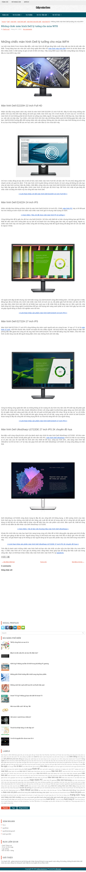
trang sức (75, 794)
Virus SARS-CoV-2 (67, 801)
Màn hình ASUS (42, 773)
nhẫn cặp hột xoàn (15, 786)
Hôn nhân (43, 766)
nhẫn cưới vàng (46, 786)
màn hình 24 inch (13, 771)
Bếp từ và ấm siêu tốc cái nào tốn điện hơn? (24, 653)
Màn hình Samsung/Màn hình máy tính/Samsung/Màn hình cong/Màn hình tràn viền (44, 782)
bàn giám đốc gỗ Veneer (32, 755)
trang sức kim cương (13, 797)
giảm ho (35, 764)
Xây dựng (74, 801)
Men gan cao (40, 784)
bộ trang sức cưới (28, 759)
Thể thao (59, 790)
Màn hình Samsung (64, 780)
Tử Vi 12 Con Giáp (7, 847)
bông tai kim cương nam (50, 759)
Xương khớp (10, 803)
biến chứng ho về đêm (63, 757)
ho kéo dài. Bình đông (72, 764)
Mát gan (24, 784)
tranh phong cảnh (79, 797)
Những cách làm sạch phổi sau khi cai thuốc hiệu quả (27, 685)
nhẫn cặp (6, 786)
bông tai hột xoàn (38, 759)
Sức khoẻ (25, 790)
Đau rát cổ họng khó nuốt (78, 760)
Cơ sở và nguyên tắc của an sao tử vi (21, 738)
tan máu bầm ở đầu (44, 790)
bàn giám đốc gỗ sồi (20, 755)
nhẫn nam (65, 786)
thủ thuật (60, 792)
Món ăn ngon (55, 784)
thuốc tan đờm (17, 795)
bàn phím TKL (15, 757)
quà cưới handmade (45, 787)
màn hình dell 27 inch (13, 775)
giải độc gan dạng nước (15, 764)
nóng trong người (14, 787)
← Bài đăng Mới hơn (8, 562)
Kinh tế (35, 768)
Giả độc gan (81, 762)
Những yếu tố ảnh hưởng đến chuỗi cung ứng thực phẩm (28, 674)
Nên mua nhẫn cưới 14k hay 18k (20, 706)
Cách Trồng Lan (7, 845)
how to (34, 766)
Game (43, 762)
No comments (27, 29)
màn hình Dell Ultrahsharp (38, 775)
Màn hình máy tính (55, 777)
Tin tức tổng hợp (43, 14)
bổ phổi (7, 759)
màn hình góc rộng (20, 777)
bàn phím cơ (81, 755)
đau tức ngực (15, 762)
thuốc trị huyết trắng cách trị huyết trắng (40, 795)
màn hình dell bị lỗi (25, 775)
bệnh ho (36, 757)
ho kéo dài (63, 764)
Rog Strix (81, 787)
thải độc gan (53, 790)
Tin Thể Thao (57, 14)
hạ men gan (51, 764)
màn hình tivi (71, 782)
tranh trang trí (69, 799)
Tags (13, 808)
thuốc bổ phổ (66, 792)
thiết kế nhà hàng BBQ (24, 792)
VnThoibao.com (16, 2)
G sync (40, 762)
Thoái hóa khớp (53, 792)
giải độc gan (5, 764)
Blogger (58, 869)
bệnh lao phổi (53, 757)
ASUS (13, 755)
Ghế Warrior (75, 762)
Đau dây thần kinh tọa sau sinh (37, 760)
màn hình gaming (73, 775)
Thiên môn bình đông (69, 790)
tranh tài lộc (50, 799)
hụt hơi (55, 766)
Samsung (12, 790)
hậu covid (57, 764)
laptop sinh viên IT (80, 769)
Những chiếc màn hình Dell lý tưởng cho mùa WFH (29, 26)
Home (4, 21)
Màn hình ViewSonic (16, 784)
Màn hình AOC (56, 771)
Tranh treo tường (79, 799)
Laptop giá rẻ (58, 769)
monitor (61, 784)
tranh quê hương (41, 799)
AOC (10, 755)
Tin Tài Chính (18, 14)
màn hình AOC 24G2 (79, 771)
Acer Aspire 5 (4, 755)
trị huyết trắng (6, 801)
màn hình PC (46, 21)
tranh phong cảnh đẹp (7, 799)
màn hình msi (25, 780)
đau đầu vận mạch (66, 760)
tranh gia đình (35, 797)
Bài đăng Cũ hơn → (78, 562)
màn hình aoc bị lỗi (19, 773)
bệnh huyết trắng (44, 757)
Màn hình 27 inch (25, 771)
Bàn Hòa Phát (43, 755)
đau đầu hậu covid (56, 760)
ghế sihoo (68, 762)
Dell (8, 21)
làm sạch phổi (44, 769)
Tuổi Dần (31, 801)
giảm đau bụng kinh (27, 764)
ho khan (80, 764)
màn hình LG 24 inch (40, 777)
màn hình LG (30, 777)
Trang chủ (5, 2)
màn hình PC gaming (49, 780)
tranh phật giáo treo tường (65, 797)
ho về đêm (18, 766)
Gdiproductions (43, 7)
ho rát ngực (11, 766)
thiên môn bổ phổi (10, 792)
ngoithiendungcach (76, 784)
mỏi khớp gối (47, 784)
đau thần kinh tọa (6, 762)
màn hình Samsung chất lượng (12, 782)
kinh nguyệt (28, 769)
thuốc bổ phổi (76, 792)
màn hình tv (78, 782)
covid (70, 759)
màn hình (13, 21)
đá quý (27, 760)
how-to (38, 766)
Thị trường (29, 15)
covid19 (79, 759)
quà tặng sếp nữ (62, 787)
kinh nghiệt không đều (18, 769)
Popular (5, 808)
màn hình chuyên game (74, 773)
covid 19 (74, 759)
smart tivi (17, 790)
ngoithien (67, 784)
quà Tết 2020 (74, 787)
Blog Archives (23, 808)
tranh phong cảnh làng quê (22, 799)
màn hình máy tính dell (34, 21)
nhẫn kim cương (56, 786)
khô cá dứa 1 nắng (8, 850)
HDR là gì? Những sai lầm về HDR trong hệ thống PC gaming (29, 663)
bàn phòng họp (24, 757)
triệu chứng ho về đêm (17, 801)
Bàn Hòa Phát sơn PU (53, 755)
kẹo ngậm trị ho (61, 766)
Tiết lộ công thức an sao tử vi (19, 642)
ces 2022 (59, 759)
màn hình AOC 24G (68, 771)
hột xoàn (50, 766)
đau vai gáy (22, 762)
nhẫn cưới (24, 786)
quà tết (69, 787)
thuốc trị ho (25, 795)
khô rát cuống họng (6, 769)
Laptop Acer (51, 769)
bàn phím (75, 755)
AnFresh (26, 2)
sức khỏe (34, 790)
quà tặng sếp (54, 787)
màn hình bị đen (61, 773)
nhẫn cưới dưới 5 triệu (34, 786)
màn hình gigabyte (10, 777)
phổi (32, 787)
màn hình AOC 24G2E (7, 773)
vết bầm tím (59, 801)
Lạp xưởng (5, 849)
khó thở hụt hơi (81, 766)
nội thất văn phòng (25, 787)
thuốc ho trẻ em (8, 795)
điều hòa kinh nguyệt (32, 762)
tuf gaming (26, 801)
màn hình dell (21, 21)
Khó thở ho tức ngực (71, 766)
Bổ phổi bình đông (16, 759)
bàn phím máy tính (6, 757)
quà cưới (36, 787)
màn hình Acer (35, 771)
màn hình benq (52, 773)
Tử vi (35, 801)
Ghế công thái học (51, 762)
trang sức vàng (25, 797)
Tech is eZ (6, 29)
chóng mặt (65, 759)
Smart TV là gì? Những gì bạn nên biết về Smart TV (26, 696)
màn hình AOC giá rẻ (30, 773)
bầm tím (30, 757)
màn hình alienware (45, 771)
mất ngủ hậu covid (31, 784)
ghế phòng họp (61, 762)
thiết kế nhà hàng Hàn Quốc (40, 792)
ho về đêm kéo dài (27, 766)
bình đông (73, 757)
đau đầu (48, 760)
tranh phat (43, 797)
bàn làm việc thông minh (65, 755)
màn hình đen (63, 775)
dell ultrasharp (11, 760)
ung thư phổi (51, 801)
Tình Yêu (58, 795)
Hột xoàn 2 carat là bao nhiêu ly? (20, 717)
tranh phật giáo (52, 797)
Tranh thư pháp (59, 799)
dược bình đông (20, 760)
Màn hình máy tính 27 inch (69, 777)
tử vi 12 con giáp (43, 801)
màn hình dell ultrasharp (51, 775)
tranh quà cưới (33, 799)
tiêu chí (54, 795)
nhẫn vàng (72, 786)
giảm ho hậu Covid (42, 764)
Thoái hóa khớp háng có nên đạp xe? (22, 728)
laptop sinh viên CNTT (68, 769)
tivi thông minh (66, 795)
